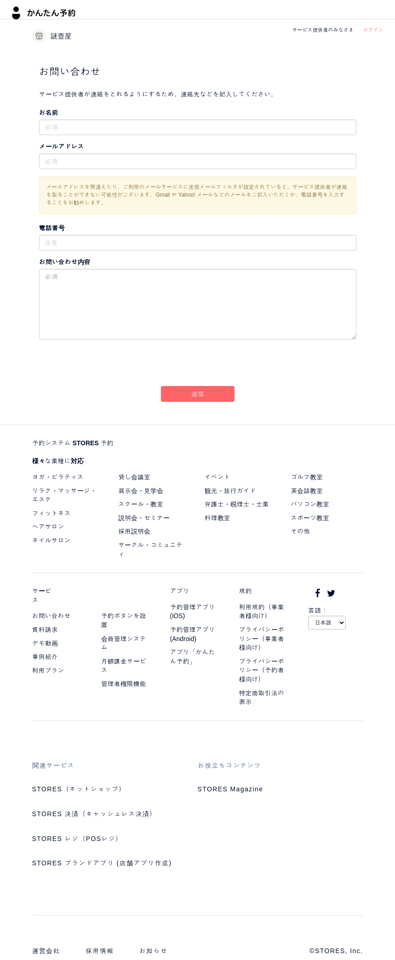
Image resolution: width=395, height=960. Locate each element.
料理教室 (217, 518)
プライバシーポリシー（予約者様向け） (261, 670)
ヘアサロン (48, 526)
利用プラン (48, 670)
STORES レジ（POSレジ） (77, 838)
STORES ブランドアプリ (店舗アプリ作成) (102, 863)
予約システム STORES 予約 (73, 443)
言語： (318, 610)
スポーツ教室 (310, 518)
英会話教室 (307, 490)
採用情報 (100, 950)
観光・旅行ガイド (230, 490)
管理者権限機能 (123, 683)
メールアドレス (61, 146)
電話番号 (52, 228)
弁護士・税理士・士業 (237, 504)
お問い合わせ (51, 615)
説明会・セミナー (144, 518)
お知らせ (153, 950)
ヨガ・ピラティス (58, 477)
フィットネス (51, 513)
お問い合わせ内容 (65, 262)
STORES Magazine (230, 789)
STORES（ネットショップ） (79, 789)
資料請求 (45, 629)
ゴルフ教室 (307, 477)
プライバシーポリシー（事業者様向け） (261, 638)
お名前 (48, 112)
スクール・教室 (140, 504)
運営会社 (46, 950)
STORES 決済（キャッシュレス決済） (94, 814)
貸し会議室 (134, 477)
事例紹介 (45, 656)
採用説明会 (134, 531)
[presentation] (198, 364)
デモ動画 (45, 643)
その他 (300, 531)
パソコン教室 (310, 504)
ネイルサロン (51, 540)
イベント (217, 477)
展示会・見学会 (140, 490)
